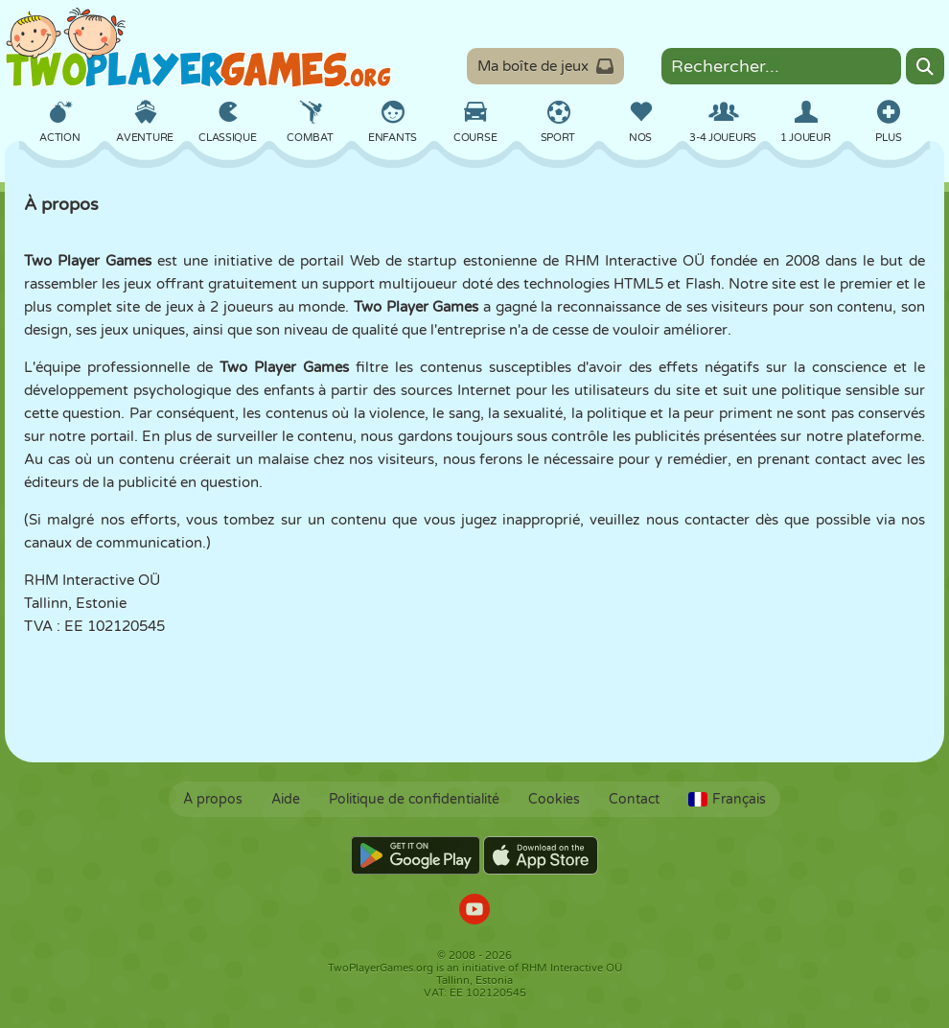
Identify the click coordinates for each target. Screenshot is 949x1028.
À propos (213, 799)
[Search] (925, 66)
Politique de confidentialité (414, 799)
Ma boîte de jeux (545, 66)
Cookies (554, 799)
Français (727, 799)
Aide (285, 799)
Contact (634, 799)
